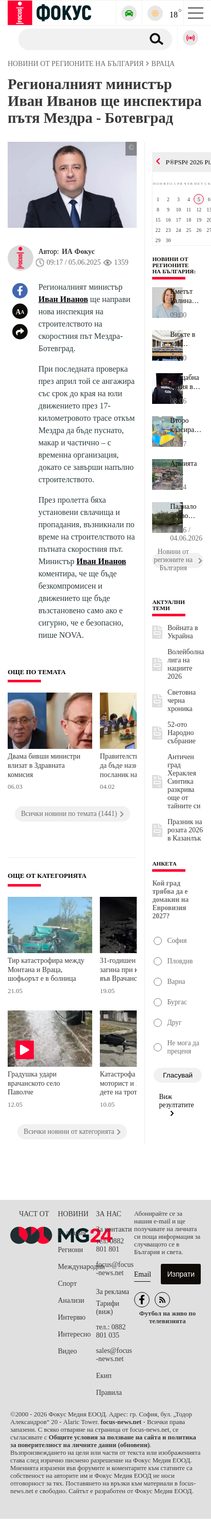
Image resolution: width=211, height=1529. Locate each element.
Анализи (71, 1300)
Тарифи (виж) (107, 1308)
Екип (103, 1376)
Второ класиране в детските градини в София (186, 425)
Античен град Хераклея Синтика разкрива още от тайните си (184, 781)
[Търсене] (77, 39)
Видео (67, 1351)
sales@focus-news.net (114, 1355)
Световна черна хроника (181, 700)
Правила (109, 1392)
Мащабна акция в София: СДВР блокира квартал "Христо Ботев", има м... (184, 382)
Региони (70, 1250)
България (72, 1233)
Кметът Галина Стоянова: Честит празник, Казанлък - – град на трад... (186, 296)
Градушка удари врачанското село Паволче (34, 1083)
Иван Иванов (63, 299)
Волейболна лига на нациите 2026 (185, 664)
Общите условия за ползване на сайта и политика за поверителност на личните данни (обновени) (103, 1441)
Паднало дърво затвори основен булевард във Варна (185, 511)
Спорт (67, 1283)
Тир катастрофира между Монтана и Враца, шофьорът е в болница (46, 969)
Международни (77, 1266)
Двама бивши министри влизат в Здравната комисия (44, 765)
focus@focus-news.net (115, 1269)
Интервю (72, 1317)
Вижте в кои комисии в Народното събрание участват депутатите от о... (186, 339)
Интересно (74, 1334)
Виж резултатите (176, 1104)
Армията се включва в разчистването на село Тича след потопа (186, 468)
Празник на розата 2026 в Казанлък (185, 830)
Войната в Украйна (182, 632)
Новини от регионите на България (173, 265)
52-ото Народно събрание (181, 733)
